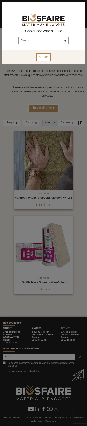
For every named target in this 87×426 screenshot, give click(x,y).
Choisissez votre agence (43, 31)
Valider (43, 57)
